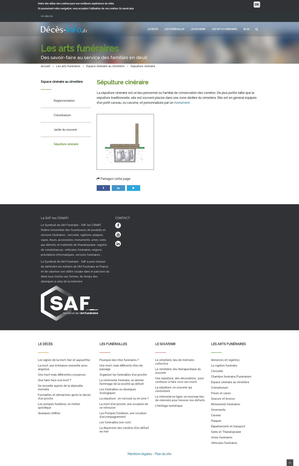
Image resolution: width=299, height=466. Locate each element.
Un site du (48, 16)
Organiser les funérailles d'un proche (123, 374)
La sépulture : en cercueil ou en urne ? (124, 398)
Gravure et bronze (223, 398)
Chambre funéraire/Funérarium (231, 376)
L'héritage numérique (168, 405)
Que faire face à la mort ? (54, 380)
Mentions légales (140, 454)
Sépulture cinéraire (66, 144)
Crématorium (219, 387)
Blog (247, 29)
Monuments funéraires (225, 404)
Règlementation (64, 100)
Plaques (216, 420)
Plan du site (163, 454)
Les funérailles (174, 29)
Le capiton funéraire (224, 365)
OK (257, 4)
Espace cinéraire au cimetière (105, 66)
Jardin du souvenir (65, 129)
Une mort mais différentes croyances (62, 374)
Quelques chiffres (49, 413)
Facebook (103, 188)
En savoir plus (126, 8)
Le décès (153, 29)
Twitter (133, 188)
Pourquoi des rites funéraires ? (119, 360)
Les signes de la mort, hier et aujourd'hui (64, 360)
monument (182, 102)
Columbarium (62, 115)
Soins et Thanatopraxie (226, 431)
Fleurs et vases (221, 393)
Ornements (218, 409)
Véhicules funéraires (224, 442)
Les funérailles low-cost (115, 422)
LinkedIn (118, 188)
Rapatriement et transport (228, 426)
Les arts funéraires (224, 29)
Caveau (216, 415)
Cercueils (217, 371)
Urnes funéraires (221, 437)
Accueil (45, 66)
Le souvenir (198, 29)
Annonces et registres (225, 360)
